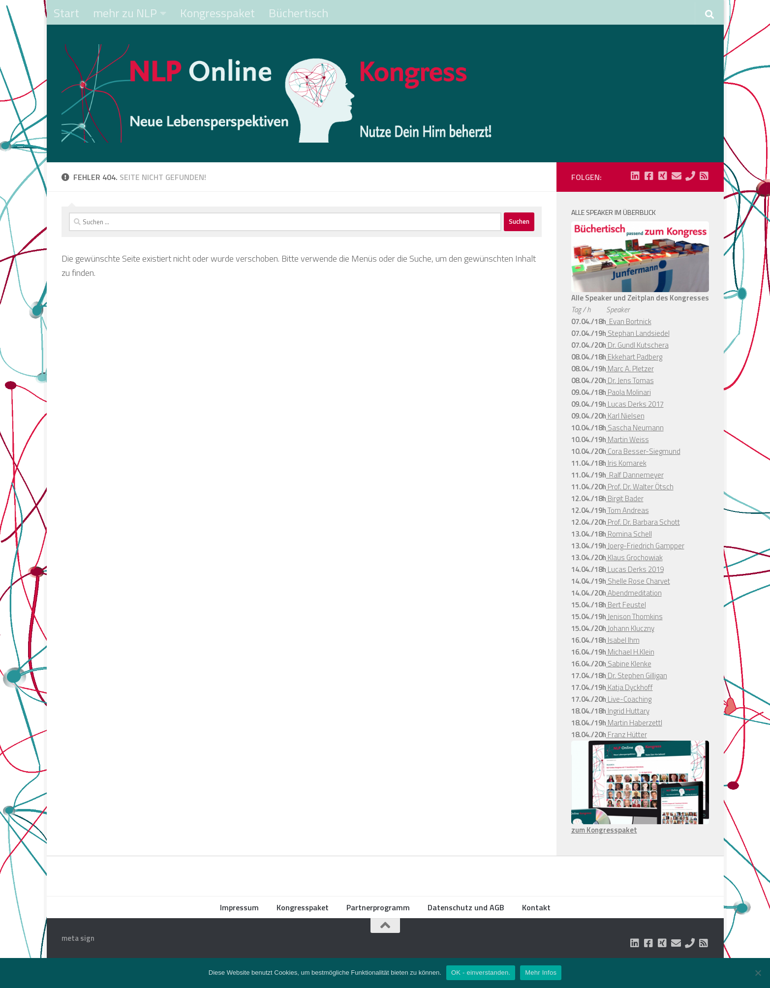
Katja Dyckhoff (629, 687)
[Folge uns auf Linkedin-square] (635, 176)
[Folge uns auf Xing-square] (663, 176)
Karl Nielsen (625, 415)
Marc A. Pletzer (630, 368)
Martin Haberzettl (634, 722)
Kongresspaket (217, 13)
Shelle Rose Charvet (638, 581)
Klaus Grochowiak (634, 557)
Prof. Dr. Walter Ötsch (640, 486)
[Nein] (758, 973)
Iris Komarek (626, 463)
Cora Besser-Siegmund (643, 451)
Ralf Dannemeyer (635, 474)
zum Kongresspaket (604, 830)
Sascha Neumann (635, 427)
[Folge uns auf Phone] (690, 176)
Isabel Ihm (623, 640)
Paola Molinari (628, 392)
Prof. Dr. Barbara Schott (643, 522)
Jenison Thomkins (634, 616)
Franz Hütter (626, 734)
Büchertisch (298, 13)
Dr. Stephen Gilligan (636, 675)
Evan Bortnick (628, 321)
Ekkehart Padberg (634, 356)
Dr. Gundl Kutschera (637, 345)
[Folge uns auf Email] (676, 176)
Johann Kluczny (630, 628)
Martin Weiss (627, 439)
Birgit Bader (625, 498)
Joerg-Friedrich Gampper (645, 545)
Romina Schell (629, 533)
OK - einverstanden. (480, 972)
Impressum (239, 907)
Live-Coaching (628, 699)
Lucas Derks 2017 (635, 404)
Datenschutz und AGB (466, 907)
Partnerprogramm (378, 907)
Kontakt (536, 907)
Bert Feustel (626, 604)
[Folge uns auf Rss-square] (704, 176)
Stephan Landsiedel (638, 333)
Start (66, 13)
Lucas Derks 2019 (635, 569)
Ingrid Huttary (627, 711)
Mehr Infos (540, 972)
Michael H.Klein (630, 652)
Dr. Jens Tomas (630, 380)
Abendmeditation (634, 593)
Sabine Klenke (628, 663)
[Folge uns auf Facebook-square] (649, 176)
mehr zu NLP (125, 13)
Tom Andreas (627, 510)
